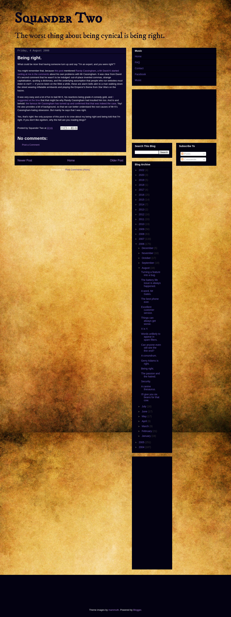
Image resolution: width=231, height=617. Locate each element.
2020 (142, 174)
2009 (142, 229)
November (148, 253)
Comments (188, 159)
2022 (142, 170)
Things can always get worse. (148, 320)
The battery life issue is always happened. (151, 283)
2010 (142, 224)
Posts (185, 153)
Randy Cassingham (86, 70)
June (145, 411)
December (148, 248)
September (148, 262)
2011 (142, 219)
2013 (142, 209)
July (144, 406)
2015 (142, 199)
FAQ (137, 62)
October (146, 258)
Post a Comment (31, 144)
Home (71, 160)
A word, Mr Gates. (147, 292)
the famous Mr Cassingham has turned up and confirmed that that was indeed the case (71, 103)
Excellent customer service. (147, 310)
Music (138, 80)
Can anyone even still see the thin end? (151, 347)
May (144, 416)
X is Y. (144, 328)
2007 (142, 238)
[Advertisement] (80, 588)
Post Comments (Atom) (77, 169)
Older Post (116, 160)
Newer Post (25, 160)
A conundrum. (149, 355)
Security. (146, 381)
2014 (142, 204)
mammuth (113, 610)
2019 (142, 180)
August (146, 267)
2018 (142, 184)
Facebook (140, 74)
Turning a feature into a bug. (150, 274)
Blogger (137, 610)
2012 (142, 214)
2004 (142, 447)
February (147, 431)
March (145, 426)
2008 (142, 234)
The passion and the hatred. (150, 375)
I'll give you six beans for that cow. (150, 397)
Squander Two (58, 18)
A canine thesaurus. (148, 388)
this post (59, 70)
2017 (142, 189)
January (146, 436)
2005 (142, 442)
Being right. (147, 368)
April (144, 421)
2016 (142, 194)
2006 (142, 243)
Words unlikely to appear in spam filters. (150, 336)
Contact (139, 68)
